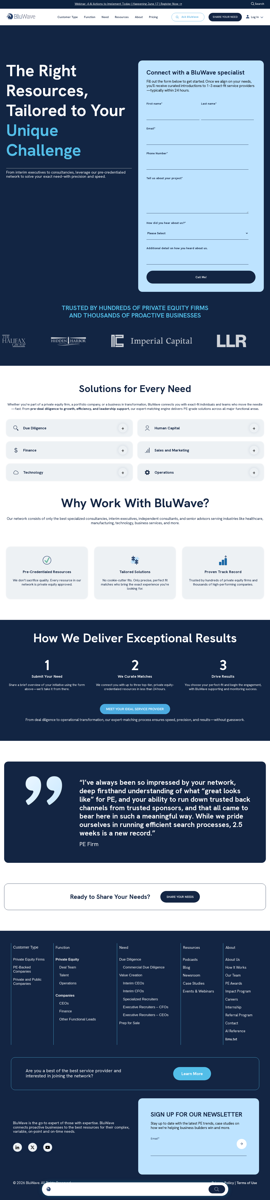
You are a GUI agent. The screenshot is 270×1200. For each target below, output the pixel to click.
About (139, 17)
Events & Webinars (198, 991)
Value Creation (130, 975)
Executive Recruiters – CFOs (145, 1007)
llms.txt (231, 1039)
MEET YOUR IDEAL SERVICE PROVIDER (135, 709)
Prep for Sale (129, 1023)
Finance (65, 1011)
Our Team (233, 975)
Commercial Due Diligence (143, 967)
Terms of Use (246, 1183)
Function (89, 17)
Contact (231, 1023)
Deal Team (67, 967)
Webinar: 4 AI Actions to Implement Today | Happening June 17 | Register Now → (128, 4)
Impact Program (238, 991)
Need (105, 17)
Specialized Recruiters (140, 999)
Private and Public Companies (27, 982)
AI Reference (235, 1031)
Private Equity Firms (29, 959)
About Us (232, 959)
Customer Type (68, 17)
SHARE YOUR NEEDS (180, 897)
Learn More (192, 1073)
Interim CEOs (133, 983)
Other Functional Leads (77, 1019)
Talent (64, 975)
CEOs (64, 1003)
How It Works (235, 967)
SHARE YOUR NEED (225, 17)
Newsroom (191, 975)
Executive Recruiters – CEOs (145, 1015)
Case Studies (193, 983)
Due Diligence (130, 959)
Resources (122, 17)
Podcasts (190, 959)
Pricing (153, 17)
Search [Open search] (257, 4)
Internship (233, 1007)
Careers (231, 999)
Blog (186, 967)
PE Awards (233, 983)
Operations (68, 983)
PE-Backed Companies (22, 969)
